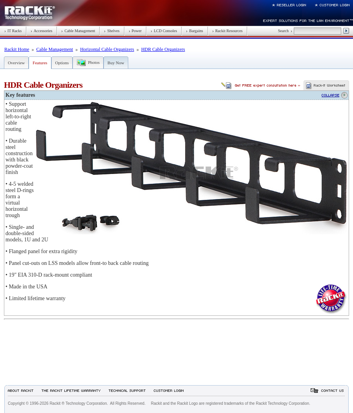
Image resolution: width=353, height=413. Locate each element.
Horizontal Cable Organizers (107, 49)
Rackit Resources (227, 31)
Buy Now (115, 62)
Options (62, 62)
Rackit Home (16, 49)
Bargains (194, 31)
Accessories (41, 31)
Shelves (111, 31)
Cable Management (78, 31)
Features (40, 62)
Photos (94, 62)
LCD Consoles (164, 31)
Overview (16, 62)
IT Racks (13, 31)
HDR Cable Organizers (163, 49)
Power (135, 31)
